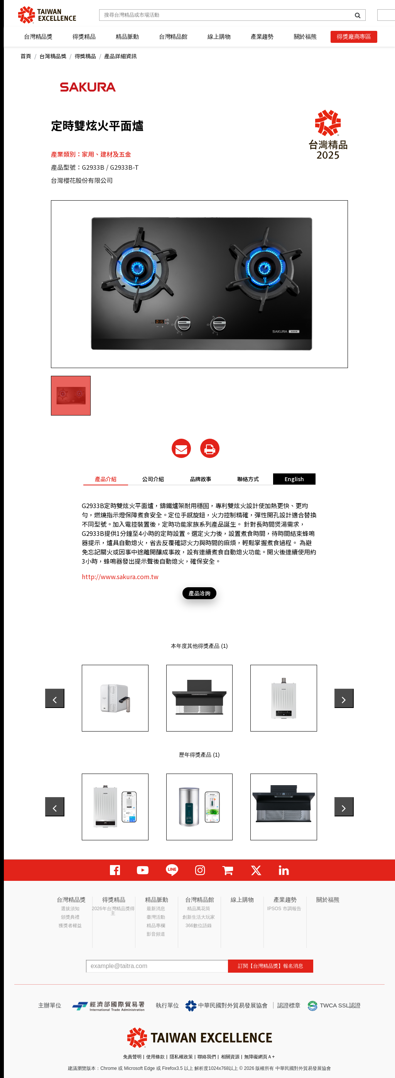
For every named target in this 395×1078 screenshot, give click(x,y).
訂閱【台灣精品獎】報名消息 (270, 966)
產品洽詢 (199, 593)
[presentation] (54, 698)
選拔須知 (70, 908)
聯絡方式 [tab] (248, 479)
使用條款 (155, 1056)
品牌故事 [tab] (200, 479)
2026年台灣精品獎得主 (113, 911)
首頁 (25, 56)
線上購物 (219, 36)
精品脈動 (127, 36)
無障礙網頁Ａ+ (259, 1056)
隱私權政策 (181, 1056)
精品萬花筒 (198, 908)
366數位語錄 (199, 925)
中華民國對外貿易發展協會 (226, 1006)
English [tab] (294, 479)
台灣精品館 (173, 36)
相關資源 (230, 1056)
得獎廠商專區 (354, 36)
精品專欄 (156, 925)
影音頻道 (156, 934)
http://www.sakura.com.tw (120, 576)
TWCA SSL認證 (334, 1006)
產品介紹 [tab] (105, 479)
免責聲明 (132, 1056)
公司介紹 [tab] (153, 479)
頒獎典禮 (70, 917)
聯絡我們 (207, 1056)
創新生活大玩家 (198, 917)
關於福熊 (305, 36)
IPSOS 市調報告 (284, 908)
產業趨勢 (262, 36)
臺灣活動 (156, 917)
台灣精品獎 (38, 36)
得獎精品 (84, 36)
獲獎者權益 (70, 925)
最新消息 (156, 908)
